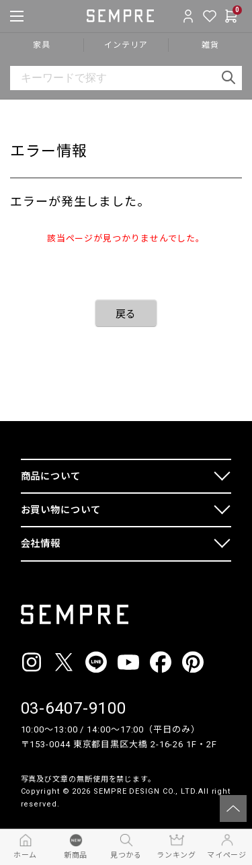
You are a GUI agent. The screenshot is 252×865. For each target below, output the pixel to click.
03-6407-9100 (73, 708)
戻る (126, 314)
